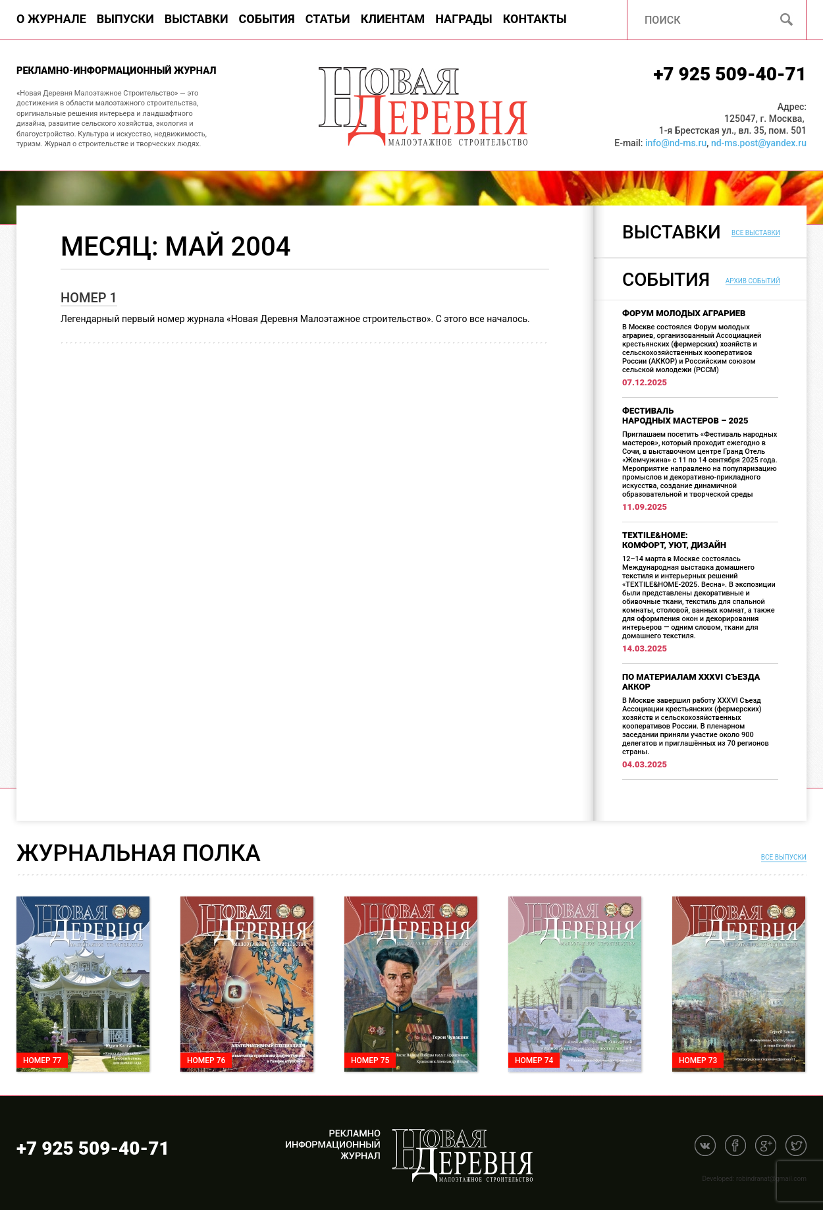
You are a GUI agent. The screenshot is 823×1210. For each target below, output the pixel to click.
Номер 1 (89, 298)
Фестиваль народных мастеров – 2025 (685, 416)
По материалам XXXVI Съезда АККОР (691, 682)
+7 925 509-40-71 (730, 74)
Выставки (196, 19)
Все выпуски (784, 857)
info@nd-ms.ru (675, 143)
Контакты (535, 19)
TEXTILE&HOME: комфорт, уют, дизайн (674, 540)
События (267, 19)
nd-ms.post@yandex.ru (759, 143)
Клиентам (393, 19)
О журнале (51, 19)
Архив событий (753, 281)
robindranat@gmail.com (771, 1178)
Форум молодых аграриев (683, 313)
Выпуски (125, 19)
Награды (463, 19)
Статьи (327, 19)
